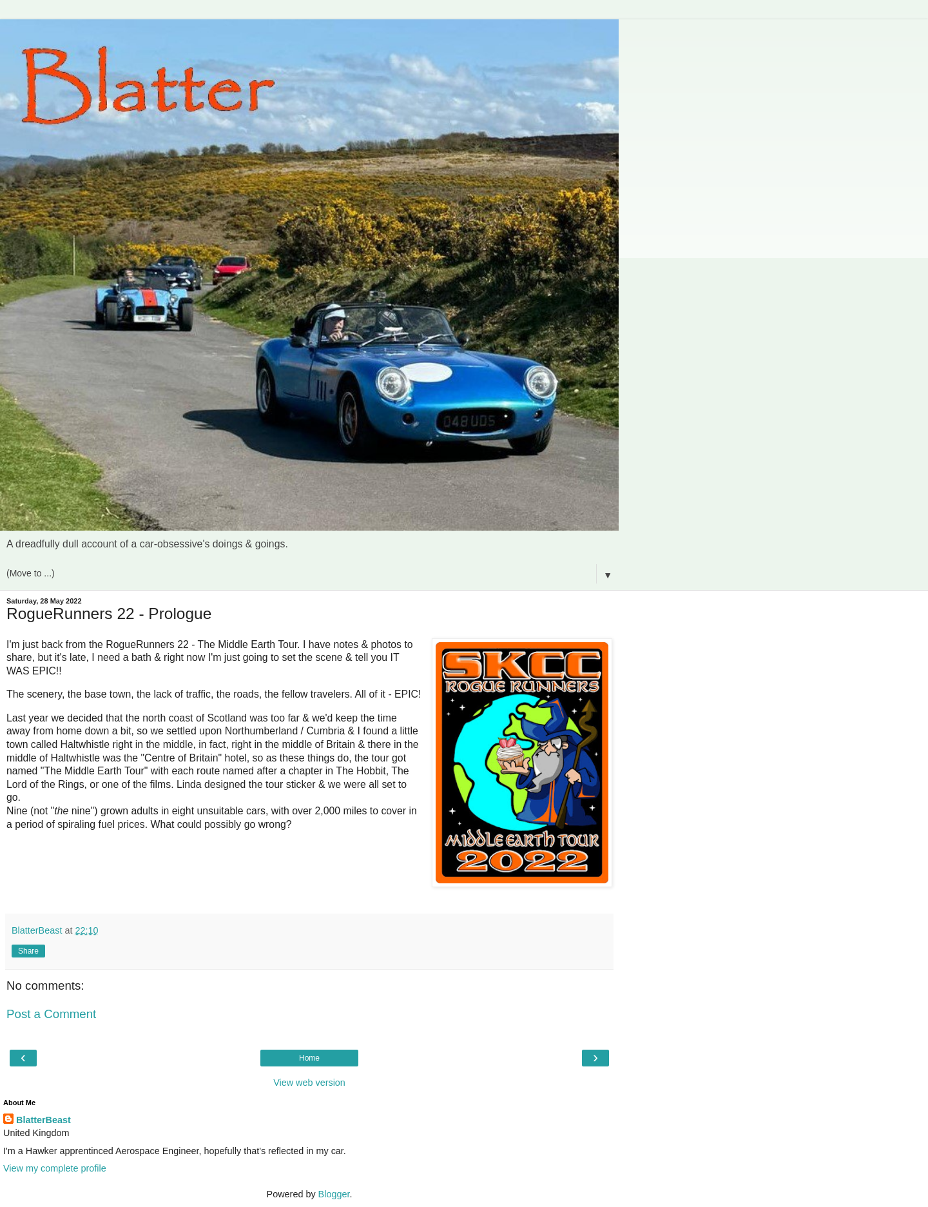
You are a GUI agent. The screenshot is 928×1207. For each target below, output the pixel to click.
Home (309, 1058)
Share (28, 951)
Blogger (334, 1194)
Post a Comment (51, 1014)
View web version (309, 1082)
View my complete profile (54, 1168)
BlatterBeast (43, 1120)
